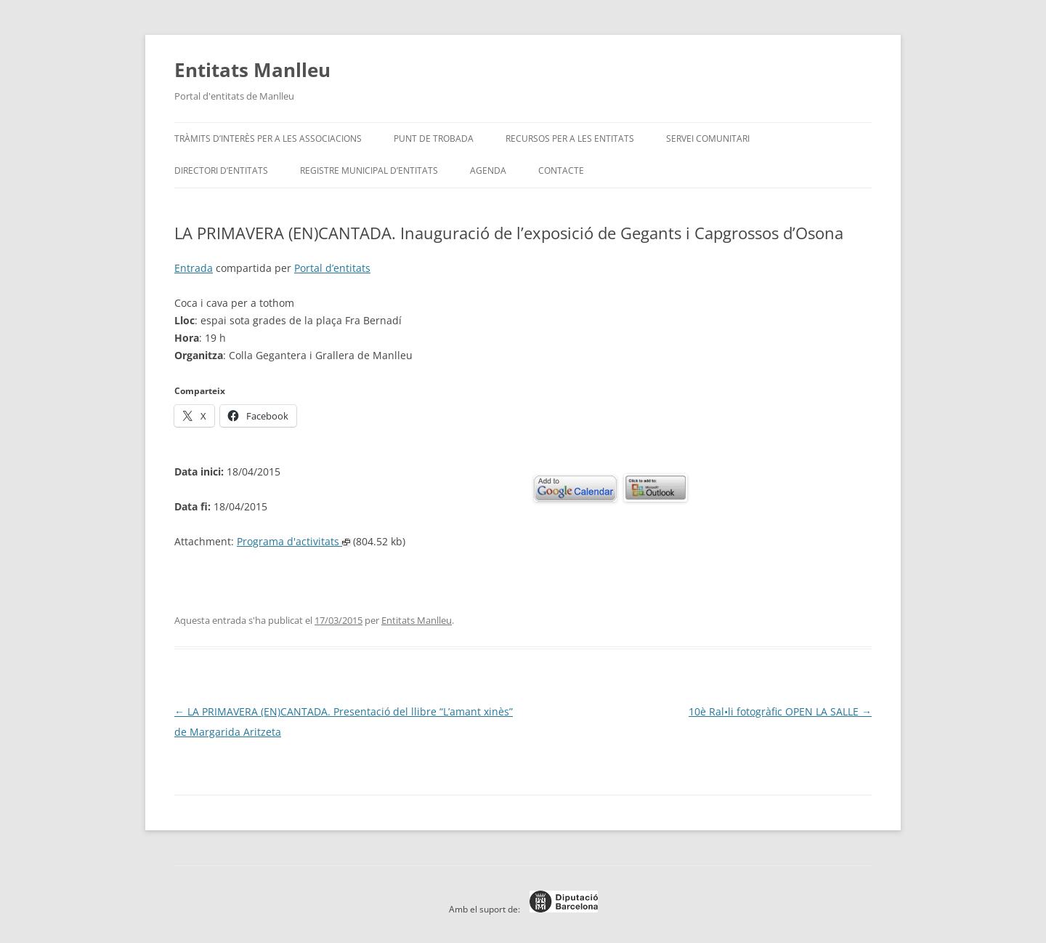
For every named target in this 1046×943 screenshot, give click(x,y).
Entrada (193, 268)
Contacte (561, 170)
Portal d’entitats (332, 268)
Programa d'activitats (293, 541)
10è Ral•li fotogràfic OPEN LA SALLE (780, 711)
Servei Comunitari (708, 138)
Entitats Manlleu (252, 70)
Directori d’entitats (221, 170)
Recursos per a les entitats (570, 138)
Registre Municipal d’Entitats (369, 170)
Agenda (488, 170)
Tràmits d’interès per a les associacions (268, 138)
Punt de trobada (434, 138)
